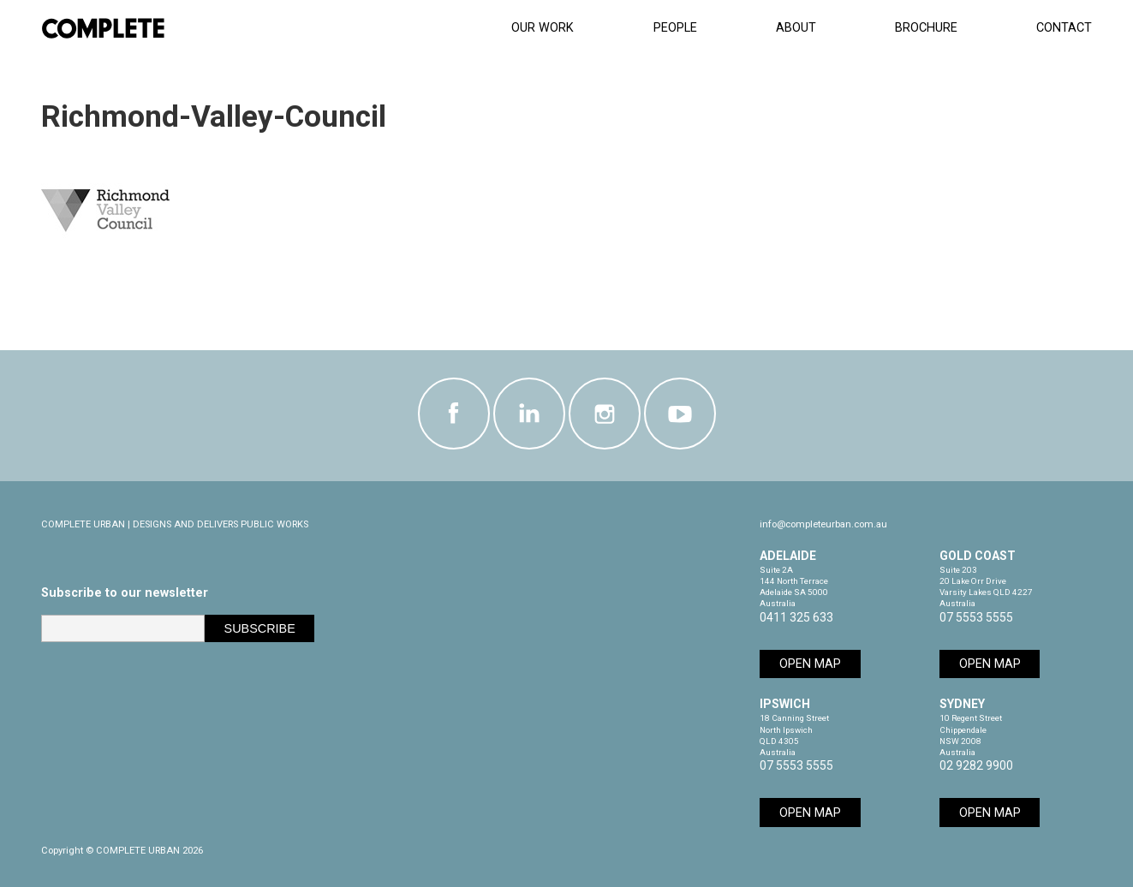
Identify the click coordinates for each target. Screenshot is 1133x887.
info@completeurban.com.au (823, 524)
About (796, 28)
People (675, 28)
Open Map (810, 664)
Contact (1064, 28)
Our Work (542, 28)
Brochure (926, 28)
